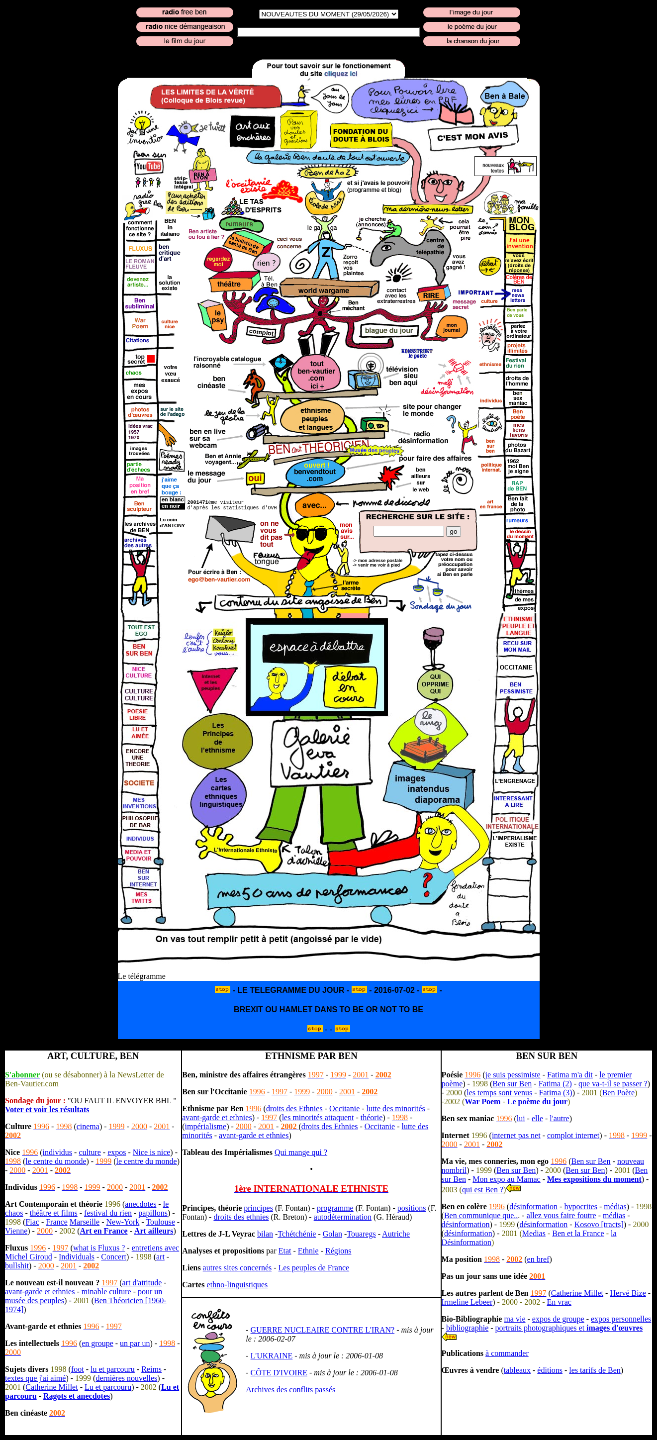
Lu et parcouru (108, 1387)
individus (58, 1152)
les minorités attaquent (318, 1117)
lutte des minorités (396, 1108)
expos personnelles (621, 1319)
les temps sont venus (499, 1092)
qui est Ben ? (482, 1189)
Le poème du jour (537, 1101)
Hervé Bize (628, 1293)
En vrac (559, 1302)
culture (89, 1152)
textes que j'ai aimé (35, 1378)
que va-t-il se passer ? (613, 1083)
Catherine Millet (51, 1387)
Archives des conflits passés (290, 1389)
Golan (332, 1234)
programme (335, 1208)
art (160, 1256)
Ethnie (308, 1251)
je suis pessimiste (513, 1074)
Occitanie (344, 1108)
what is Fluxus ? (99, 1248)
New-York (122, 1222)
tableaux (517, 1370)
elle (537, 1118)
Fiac (32, 1222)
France (57, 1222)
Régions (338, 1251)
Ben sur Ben (512, 1083)
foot (77, 1369)
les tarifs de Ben (595, 1370)
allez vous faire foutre (561, 1215)
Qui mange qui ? (301, 1152)
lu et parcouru (113, 1369)
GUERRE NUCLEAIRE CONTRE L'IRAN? (323, 1330)
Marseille (84, 1222)
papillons (153, 1213)
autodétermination (343, 1217)
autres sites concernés (237, 1267)
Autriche (396, 1234)
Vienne (16, 1231)
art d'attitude (142, 1282)
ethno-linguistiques (237, 1284)
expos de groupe (558, 1319)
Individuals (76, 1256)
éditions (550, 1370)
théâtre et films (54, 1213)
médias (615, 1206)
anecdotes (140, 1204)
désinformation (533, 1206)
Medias (534, 1233)
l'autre (559, 1118)
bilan (265, 1234)
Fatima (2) (555, 1083)
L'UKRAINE (272, 1355)
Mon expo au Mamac (506, 1179)
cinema (88, 1126)
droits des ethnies (241, 1217)
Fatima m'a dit (570, 1074)
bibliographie (467, 1328)
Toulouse (160, 1222)
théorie (371, 1117)
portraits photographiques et (569, 1328)
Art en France (104, 1231)
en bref (538, 1259)
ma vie (514, 1319)
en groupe (97, 1343)
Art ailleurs (154, 1231)
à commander (507, 1353)
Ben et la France (578, 1233)
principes (258, 1208)
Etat (285, 1251)
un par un (135, 1343)
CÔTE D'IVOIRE (279, 1372)
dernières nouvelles (126, 1378)
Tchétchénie (297, 1234)
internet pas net (516, 1135)
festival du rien (108, 1213)
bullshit (17, 1265)
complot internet (573, 1135)
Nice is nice (152, 1152)
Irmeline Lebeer (467, 1302)
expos (116, 1152)
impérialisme (206, 1126)
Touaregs (361, 1234)
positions (411, 1208)
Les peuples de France (314, 1267)
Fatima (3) (555, 1092)
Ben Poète (618, 1092)
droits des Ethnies (294, 1108)
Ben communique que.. (481, 1215)
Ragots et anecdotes (76, 1396)
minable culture (106, 1291)
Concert (113, 1256)
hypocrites (580, 1206)
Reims (151, 1369)
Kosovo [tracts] (599, 1224)
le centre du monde (55, 1161)
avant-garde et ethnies (40, 1291)
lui (521, 1118)
